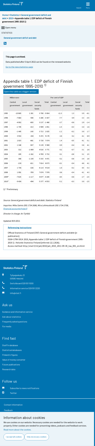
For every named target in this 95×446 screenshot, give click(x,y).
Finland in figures (10, 355)
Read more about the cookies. (17, 429)
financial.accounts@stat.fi (15, 208)
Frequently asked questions (14, 321)
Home (5, 15)
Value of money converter (13, 359)
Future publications (11, 364)
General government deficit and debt (20, 37)
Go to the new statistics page (19, 67)
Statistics (14, 15)
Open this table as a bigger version (20, 91)
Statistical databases (12, 350)
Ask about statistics (11, 316)
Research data (8, 369)
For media (6, 326)
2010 (11, 18)
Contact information (13, 404)
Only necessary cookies (36, 437)
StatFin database (10, 345)
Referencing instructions (19, 227)
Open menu (8, 28)
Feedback (8, 410)
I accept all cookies (14, 437)
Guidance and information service (17, 311)
